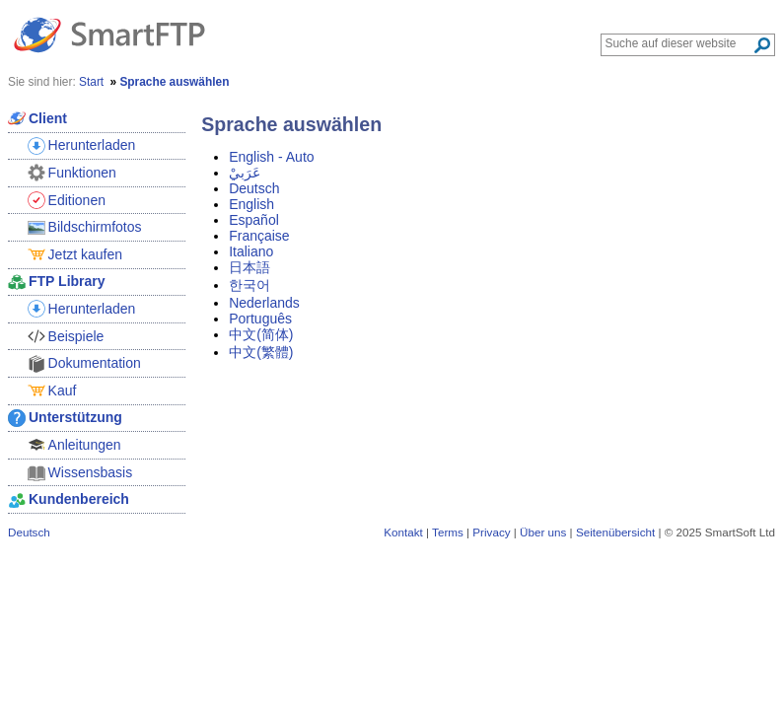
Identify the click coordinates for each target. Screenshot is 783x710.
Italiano (251, 251)
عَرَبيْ (244, 172)
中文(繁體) (261, 352)
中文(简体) (261, 334)
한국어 (249, 285)
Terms (447, 532)
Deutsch (254, 188)
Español (254, 220)
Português (260, 318)
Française (259, 236)
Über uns (543, 532)
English (251, 204)
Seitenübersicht (615, 532)
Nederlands (264, 303)
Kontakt (403, 532)
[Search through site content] (678, 43)
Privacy (491, 532)
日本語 (249, 267)
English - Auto (271, 157)
